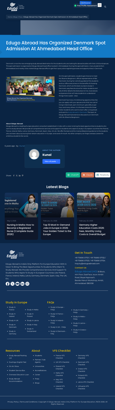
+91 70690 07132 (97, 259)
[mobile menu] (100, 5)
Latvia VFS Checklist (86, 383)
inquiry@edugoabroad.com (87, 264)
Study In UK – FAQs (58, 328)
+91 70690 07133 (82, 261)
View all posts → (52, 162)
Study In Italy (32, 325)
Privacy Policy (13, 403)
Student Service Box (17, 371)
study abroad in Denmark (77, 112)
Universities (39, 367)
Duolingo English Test (17, 363)
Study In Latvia (33, 321)
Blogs (16, 17)
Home (10, 17)
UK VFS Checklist (62, 363)
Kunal (22, 146)
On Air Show (14, 367)
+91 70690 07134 (98, 261)
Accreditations (41, 371)
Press (21, 17)
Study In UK (13, 321)
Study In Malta (32, 311)
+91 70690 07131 (82, 259)
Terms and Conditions (29, 403)
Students (38, 356)
